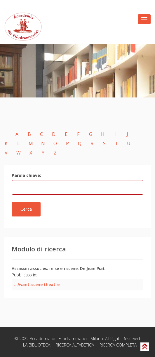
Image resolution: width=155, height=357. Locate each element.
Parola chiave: (26, 175)
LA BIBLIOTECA (36, 345)
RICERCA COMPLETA (118, 345)
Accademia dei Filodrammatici (58, 338)
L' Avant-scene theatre (36, 284)
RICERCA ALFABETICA (75, 345)
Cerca (26, 209)
